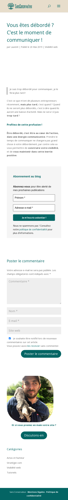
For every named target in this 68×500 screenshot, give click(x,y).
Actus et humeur (15, 457)
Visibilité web (51, 46)
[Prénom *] (34, 197)
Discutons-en (34, 435)
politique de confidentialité (33, 229)
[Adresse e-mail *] (34, 207)
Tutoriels (11, 472)
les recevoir (33, 345)
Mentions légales (36, 492)
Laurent (14, 46)
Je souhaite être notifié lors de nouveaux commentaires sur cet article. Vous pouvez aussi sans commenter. (33, 342)
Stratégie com (14, 462)
